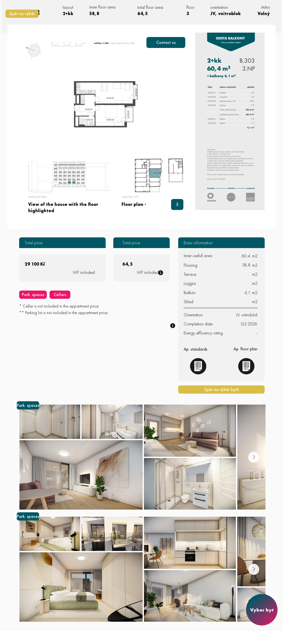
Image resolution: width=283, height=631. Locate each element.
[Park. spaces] (33, 295)
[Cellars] (60, 295)
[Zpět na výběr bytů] (221, 389)
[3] (177, 204)
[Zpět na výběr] (22, 14)
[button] (165, 42)
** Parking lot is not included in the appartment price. (63, 313)
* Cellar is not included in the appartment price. (59, 306)
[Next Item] (253, 457)
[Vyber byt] (262, 610)
